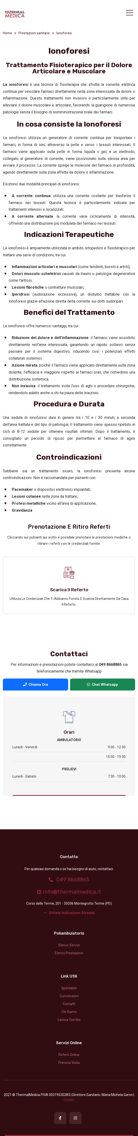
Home (7, 33)
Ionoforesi (64, 33)
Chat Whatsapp (102, 684)
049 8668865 (69, 879)
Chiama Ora (35, 684)
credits (69, 1100)
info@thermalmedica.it (69, 892)
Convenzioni (69, 996)
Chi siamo (69, 1012)
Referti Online (69, 1055)
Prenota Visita (69, 1063)
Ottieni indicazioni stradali (69, 912)
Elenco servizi (69, 945)
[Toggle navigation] (129, 12)
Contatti (69, 1004)
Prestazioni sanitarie (34, 33)
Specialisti (69, 988)
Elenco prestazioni (69, 953)
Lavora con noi (69, 1020)
